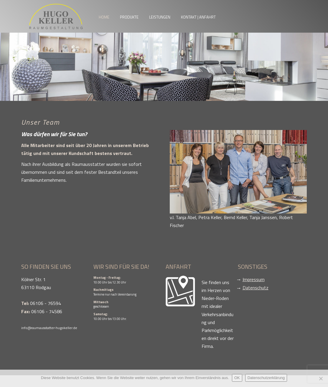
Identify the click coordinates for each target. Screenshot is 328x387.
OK (237, 378)
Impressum (254, 279)
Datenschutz (255, 287)
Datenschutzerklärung (266, 378)
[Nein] (321, 378)
